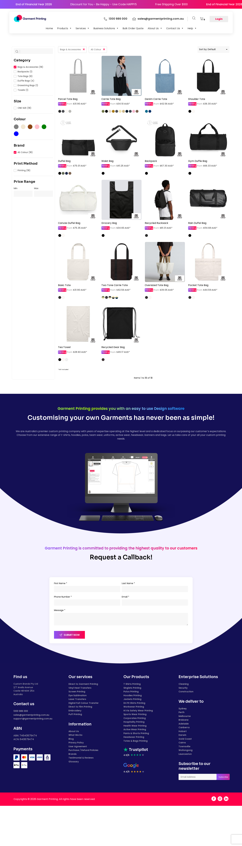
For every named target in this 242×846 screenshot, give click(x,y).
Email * (125, 596)
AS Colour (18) (25, 152)
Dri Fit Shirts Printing (134, 703)
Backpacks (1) (25, 71)
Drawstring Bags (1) (28, 85)
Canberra (184, 727)
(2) (30, 126)
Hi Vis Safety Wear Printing (138, 710)
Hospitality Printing (133, 721)
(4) (16, 133)
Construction (186, 691)
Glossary (74, 761)
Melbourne (185, 716)
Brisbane (183, 719)
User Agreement (78, 746)
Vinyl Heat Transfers (80, 687)
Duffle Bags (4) (26, 80)
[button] (64, 28)
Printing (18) (24, 170)
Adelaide (184, 723)
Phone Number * (63, 596)
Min (15, 188)
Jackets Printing (132, 699)
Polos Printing (131, 691)
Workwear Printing (133, 706)
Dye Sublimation (78, 695)
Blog (71, 738)
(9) (23, 126)
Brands (73, 754)
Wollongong (185, 750)
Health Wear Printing (134, 725)
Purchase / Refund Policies (83, 750)
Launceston (185, 754)
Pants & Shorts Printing (136, 733)
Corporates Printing (134, 718)
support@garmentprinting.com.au (32, 718)
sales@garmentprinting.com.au (31, 714)
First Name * (60, 583)
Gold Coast (185, 738)
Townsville (184, 746)
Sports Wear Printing (134, 714)
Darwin (182, 735)
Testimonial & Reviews (81, 757)
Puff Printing (75, 714)
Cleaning (184, 684)
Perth (181, 712)
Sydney (183, 708)
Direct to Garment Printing (83, 684)
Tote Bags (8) (25, 76)
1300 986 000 (20, 711)
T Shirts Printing (132, 684)
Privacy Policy (76, 742)
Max (36, 188)
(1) (37, 126)
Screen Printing (77, 691)
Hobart (183, 731)
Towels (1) (23, 90)
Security (183, 687)
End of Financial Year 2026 (22, 4)
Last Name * (128, 583)
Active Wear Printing (134, 729)
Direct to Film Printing (80, 706)
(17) (16, 126)
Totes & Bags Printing (135, 740)
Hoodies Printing (132, 695)
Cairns (182, 742)
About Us (74, 731)
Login (219, 19)
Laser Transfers (77, 699)
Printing (62, 103)
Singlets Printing (132, 687)
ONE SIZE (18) (24, 107)
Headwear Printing (133, 737)
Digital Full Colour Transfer (84, 703)
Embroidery (75, 710)
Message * (59, 610)
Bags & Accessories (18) (30, 66)
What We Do (75, 735)
